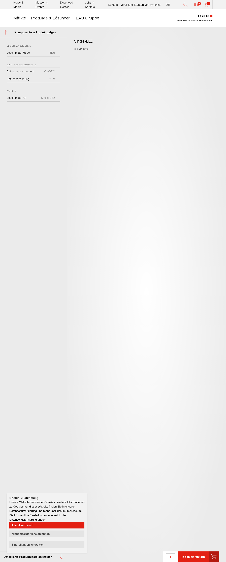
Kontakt (113, 4)
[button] (196, 4)
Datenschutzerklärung (23, 511)
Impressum (74, 511)
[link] (19, 18)
